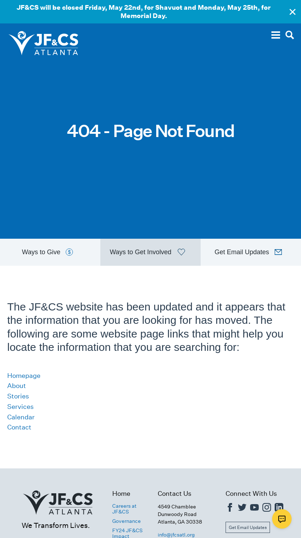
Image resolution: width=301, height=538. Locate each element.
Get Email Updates (248, 527)
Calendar (21, 417)
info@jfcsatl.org (176, 535)
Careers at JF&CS (124, 509)
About (16, 385)
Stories (18, 396)
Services (20, 406)
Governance (126, 521)
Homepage (23, 375)
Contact (19, 427)
